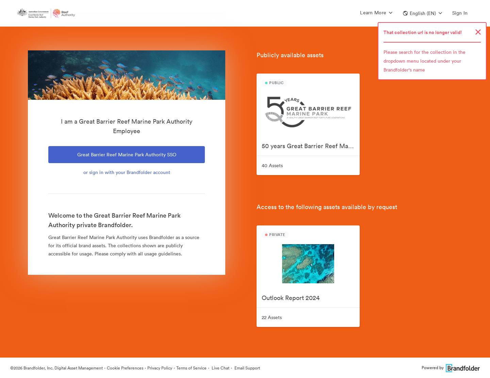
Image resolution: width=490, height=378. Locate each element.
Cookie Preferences (125, 368)
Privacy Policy (159, 368)
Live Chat (220, 368)
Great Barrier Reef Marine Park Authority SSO (126, 155)
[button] (422, 13)
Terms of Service (191, 368)
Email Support (246, 368)
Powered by (451, 368)
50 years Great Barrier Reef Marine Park (311, 146)
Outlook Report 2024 (291, 298)
